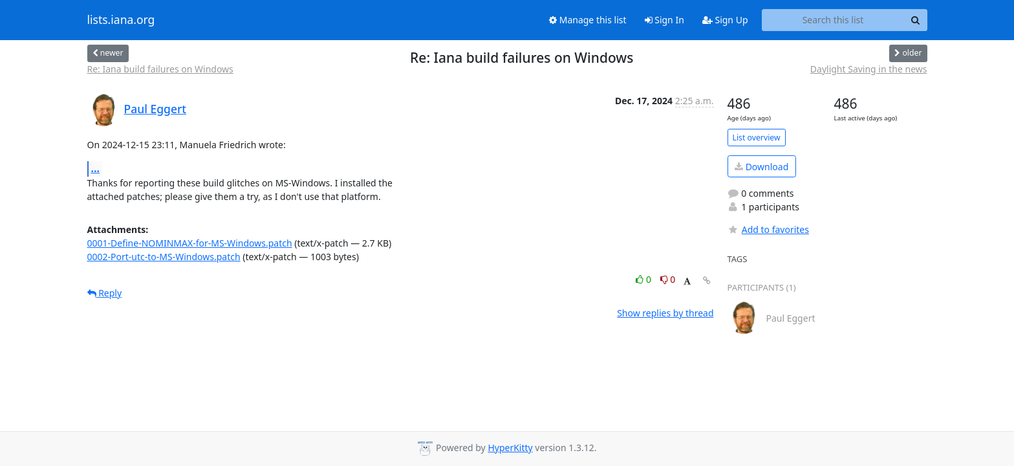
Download (761, 167)
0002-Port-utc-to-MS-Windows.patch (164, 256)
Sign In (664, 20)
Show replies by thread (665, 313)
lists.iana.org (121, 20)
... (95, 168)
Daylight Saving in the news (868, 69)
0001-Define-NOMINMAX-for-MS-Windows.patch (189, 243)
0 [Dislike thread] (668, 279)
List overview (757, 137)
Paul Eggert (155, 108)
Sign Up (725, 20)
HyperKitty (510, 447)
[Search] (915, 20)
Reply (104, 293)
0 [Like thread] (644, 279)
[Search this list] (833, 20)
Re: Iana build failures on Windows (160, 69)
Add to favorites (768, 229)
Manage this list (588, 20)
